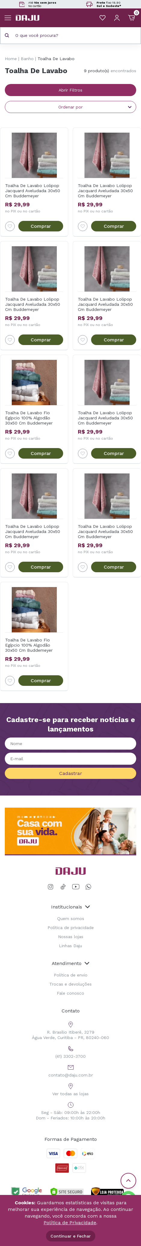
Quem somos (70, 918)
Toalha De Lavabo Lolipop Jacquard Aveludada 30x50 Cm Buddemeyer (32, 190)
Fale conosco (70, 993)
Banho (27, 58)
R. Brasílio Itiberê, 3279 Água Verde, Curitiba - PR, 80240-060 (70, 1030)
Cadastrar (70, 773)
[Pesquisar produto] (7, 35)
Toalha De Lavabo (56, 58)
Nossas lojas (70, 936)
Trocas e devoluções (70, 984)
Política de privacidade (71, 927)
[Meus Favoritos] (102, 18)
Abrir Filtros (70, 90)
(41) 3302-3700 (70, 1051)
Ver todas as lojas (70, 1088)
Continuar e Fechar (71, 1236)
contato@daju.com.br (70, 1070)
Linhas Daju (70, 945)
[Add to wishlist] (10, 226)
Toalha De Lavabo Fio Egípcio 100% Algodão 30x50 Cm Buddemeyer (29, 417)
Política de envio (70, 975)
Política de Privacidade (70, 1222)
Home (11, 58)
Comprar (41, 226)
